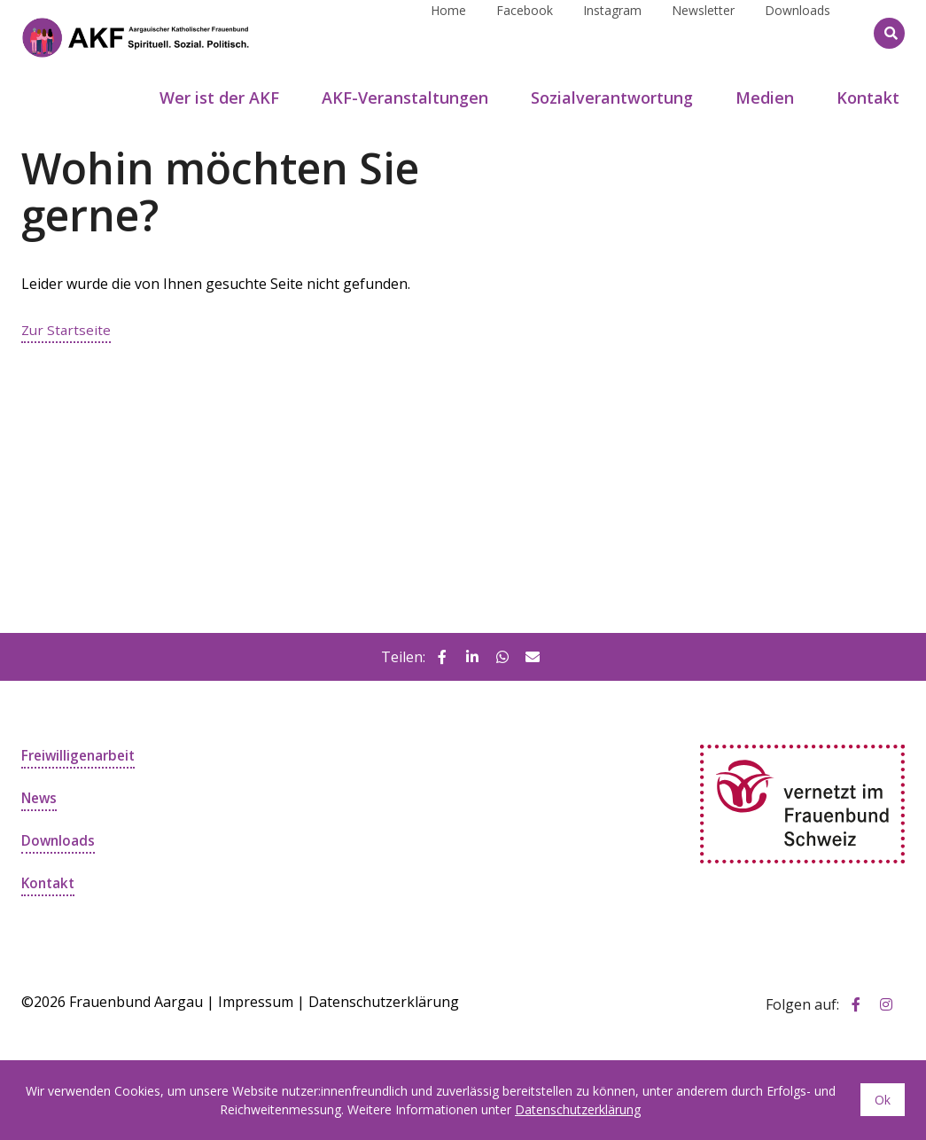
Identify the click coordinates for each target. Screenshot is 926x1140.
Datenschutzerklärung (383, 1001)
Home (448, 32)
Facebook (524, 32)
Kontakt (49, 883)
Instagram (612, 32)
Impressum (255, 1001)
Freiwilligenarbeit (81, 755)
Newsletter (703, 32)
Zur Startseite (67, 330)
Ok (883, 1099)
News (40, 798)
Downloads (797, 32)
